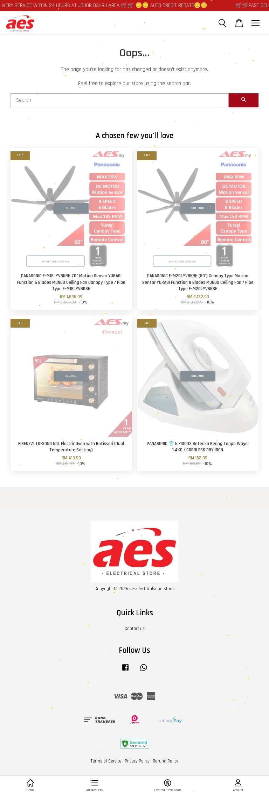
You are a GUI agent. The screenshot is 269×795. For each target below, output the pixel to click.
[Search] (120, 100)
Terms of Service (106, 761)
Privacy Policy (137, 761)
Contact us (135, 628)
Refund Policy (165, 761)
